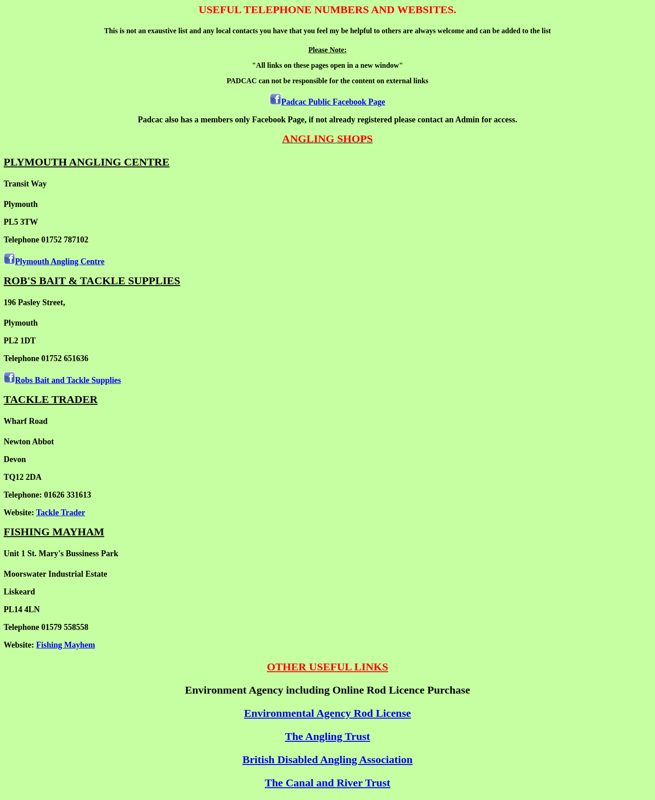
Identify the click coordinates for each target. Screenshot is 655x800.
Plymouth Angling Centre (60, 261)
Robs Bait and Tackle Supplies (68, 380)
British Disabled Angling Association (327, 759)
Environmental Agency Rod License (327, 713)
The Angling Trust (327, 736)
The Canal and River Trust (327, 783)
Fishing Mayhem (66, 644)
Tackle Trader (60, 512)
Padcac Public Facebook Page (333, 101)
